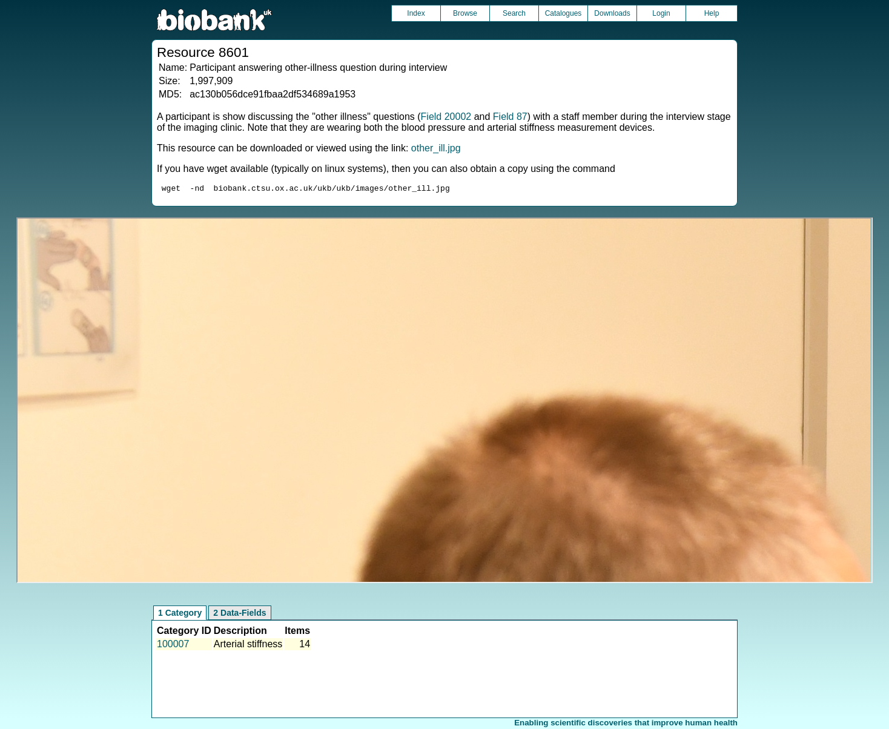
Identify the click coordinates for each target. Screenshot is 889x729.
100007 (173, 646)
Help (711, 13)
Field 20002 (446, 116)
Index (416, 13)
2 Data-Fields (239, 614)
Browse (465, 13)
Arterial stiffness (248, 646)
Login (661, 13)
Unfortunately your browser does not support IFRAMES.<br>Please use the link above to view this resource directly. (444, 402)
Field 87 (510, 116)
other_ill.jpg (436, 148)
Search (514, 13)
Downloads (612, 13)
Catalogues (563, 13)
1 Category (180, 614)
